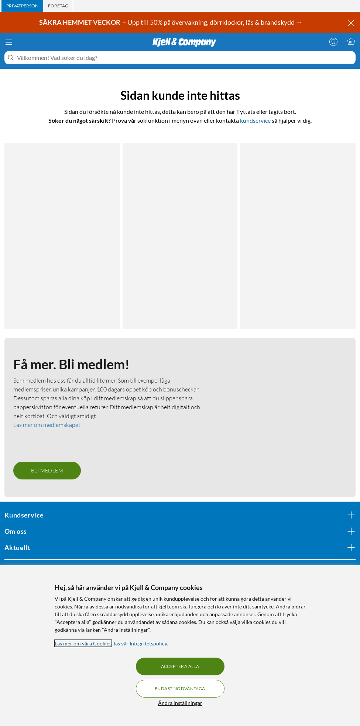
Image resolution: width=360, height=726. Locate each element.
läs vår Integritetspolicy (140, 643)
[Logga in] (333, 41)
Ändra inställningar (180, 703)
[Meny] (9, 42)
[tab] (22, 6)
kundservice (255, 120)
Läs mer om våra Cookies (83, 643)
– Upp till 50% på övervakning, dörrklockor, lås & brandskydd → (171, 22)
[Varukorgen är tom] (351, 41)
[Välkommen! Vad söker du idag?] (185, 57)
